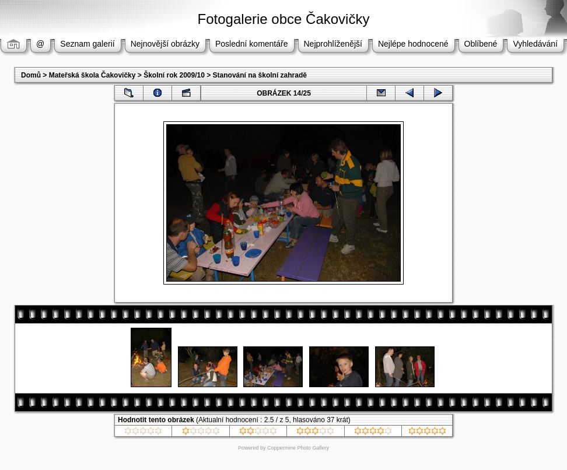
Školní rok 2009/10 (174, 75)
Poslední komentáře (251, 43)
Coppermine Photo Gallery (298, 448)
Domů (31, 75)
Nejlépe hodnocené (413, 43)
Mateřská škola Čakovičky (92, 75)
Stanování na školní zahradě (260, 75)
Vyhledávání (535, 43)
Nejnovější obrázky (165, 43)
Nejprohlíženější (333, 43)
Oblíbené (481, 43)
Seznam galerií (87, 43)
